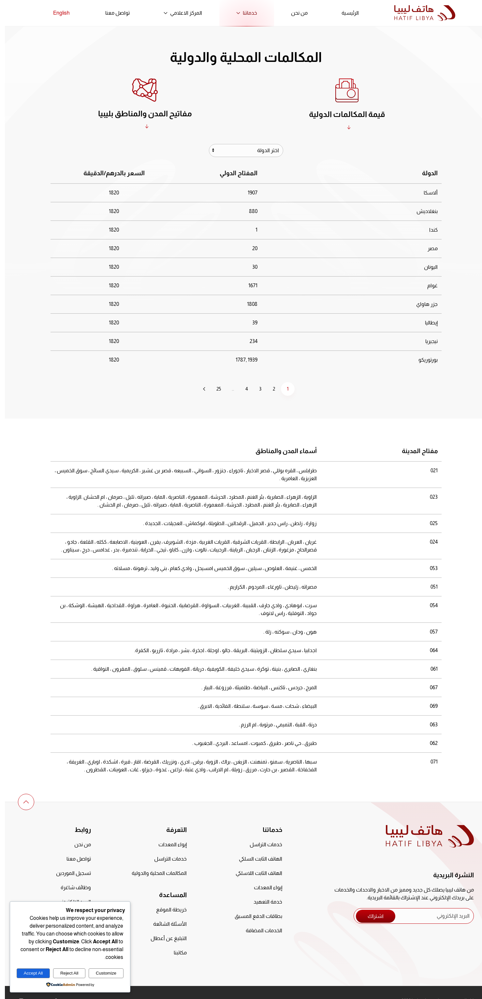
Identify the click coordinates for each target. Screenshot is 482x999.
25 (214, 389)
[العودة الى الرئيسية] (420, 13)
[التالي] (199, 389)
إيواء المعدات (263, 887)
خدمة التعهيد (263, 902)
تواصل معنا (112, 13)
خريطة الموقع (166, 909)
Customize (101, 973)
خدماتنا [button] (241, 13)
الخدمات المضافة (259, 930)
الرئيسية (345, 13)
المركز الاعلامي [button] (178, 13)
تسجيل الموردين (68, 873)
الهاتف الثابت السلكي (255, 859)
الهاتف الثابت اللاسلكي (254, 873)
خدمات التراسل (261, 844)
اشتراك (371, 916)
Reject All (64, 973)
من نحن (294, 13)
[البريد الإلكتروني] (409, 916)
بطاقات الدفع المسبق (253, 916)
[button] (21, 802)
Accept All (28, 973)
